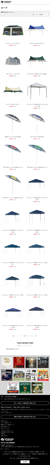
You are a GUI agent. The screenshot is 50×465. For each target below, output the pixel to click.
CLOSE (25, 462)
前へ (14, 335)
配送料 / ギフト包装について (7, 424)
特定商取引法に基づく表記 (7, 432)
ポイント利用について (6, 422)
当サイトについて (5, 428)
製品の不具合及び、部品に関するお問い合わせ (25, 416)
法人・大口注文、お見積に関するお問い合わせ (25, 403)
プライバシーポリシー (6, 430)
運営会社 (3, 434)
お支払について (4, 421)
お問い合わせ (4, 435)
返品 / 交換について (5, 426)
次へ (36, 335)
